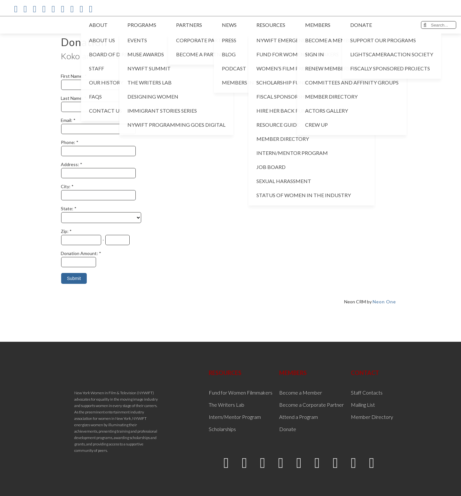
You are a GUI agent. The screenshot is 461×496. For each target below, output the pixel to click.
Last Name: (72, 98)
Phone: (68, 142)
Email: (67, 120)
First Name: (73, 76)
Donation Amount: (80, 253)
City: (66, 186)
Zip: (65, 231)
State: (67, 208)
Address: (70, 164)
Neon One (384, 301)
